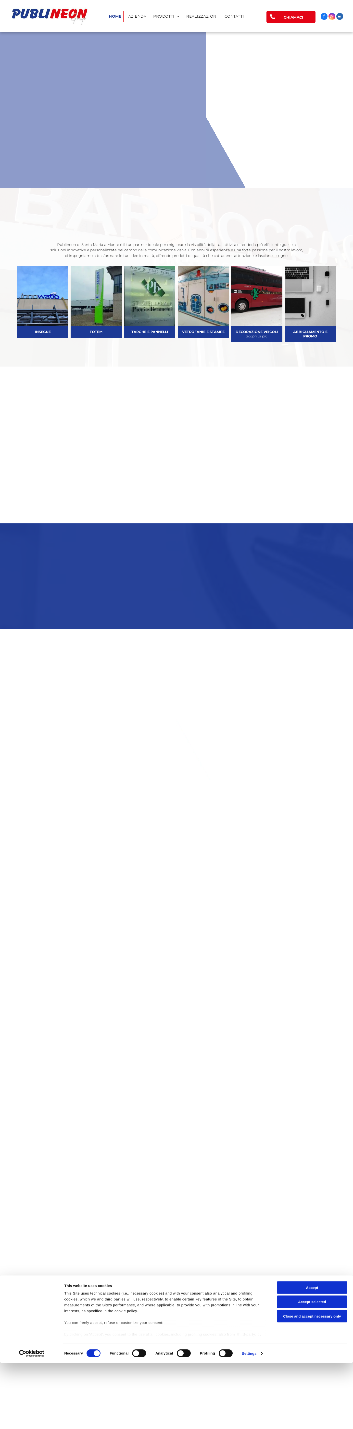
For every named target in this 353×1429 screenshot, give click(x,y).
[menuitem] (115, 16)
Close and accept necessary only (312, 1382)
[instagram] (331, 17)
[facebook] (324, 17)
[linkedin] (339, 17)
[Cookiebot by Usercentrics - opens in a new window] (31, 1419)
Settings (249, 1419)
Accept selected (312, 1368)
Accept (312, 1353)
